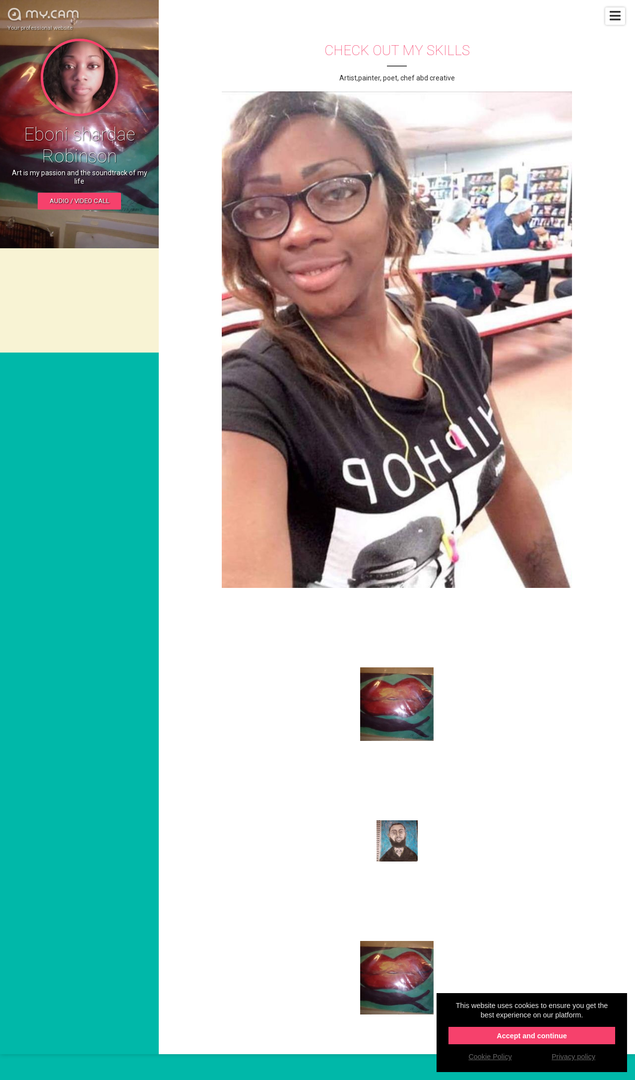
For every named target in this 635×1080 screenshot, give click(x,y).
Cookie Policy (489, 1057)
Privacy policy (573, 1057)
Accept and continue (532, 1036)
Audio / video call (80, 201)
